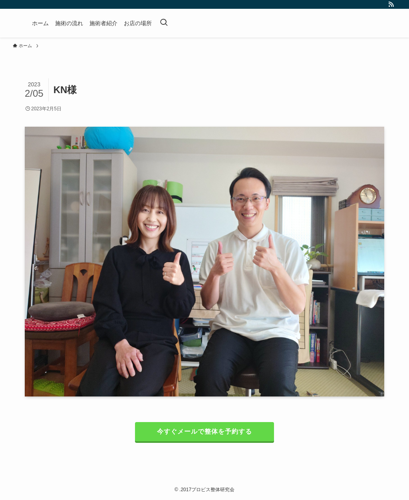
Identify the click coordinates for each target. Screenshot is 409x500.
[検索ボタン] (164, 23)
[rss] (391, 4)
